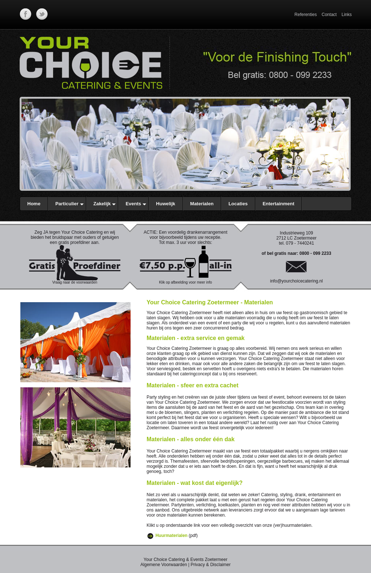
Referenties (306, 14)
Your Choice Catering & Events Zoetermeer (185, 559)
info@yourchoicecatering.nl (296, 281)
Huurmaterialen (171, 535)
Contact (329, 14)
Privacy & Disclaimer (211, 564)
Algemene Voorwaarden (163, 564)
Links (347, 14)
